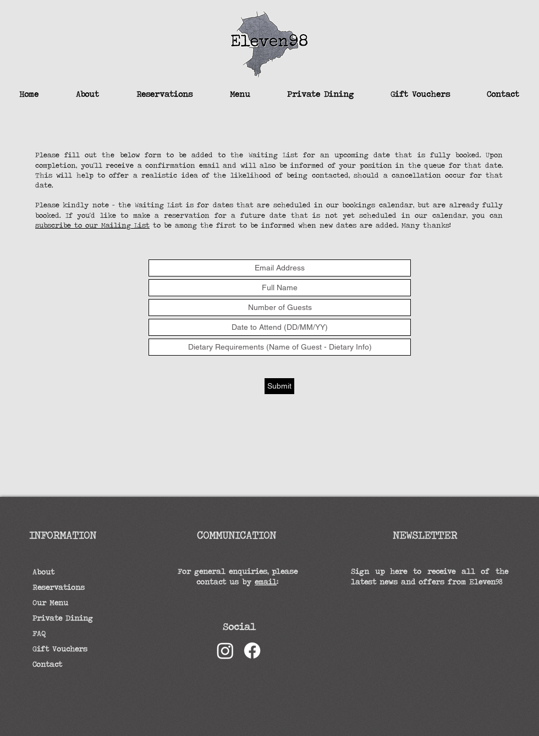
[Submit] (279, 386)
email (266, 581)
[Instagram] (225, 650)
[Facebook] (252, 650)
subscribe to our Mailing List (92, 225)
